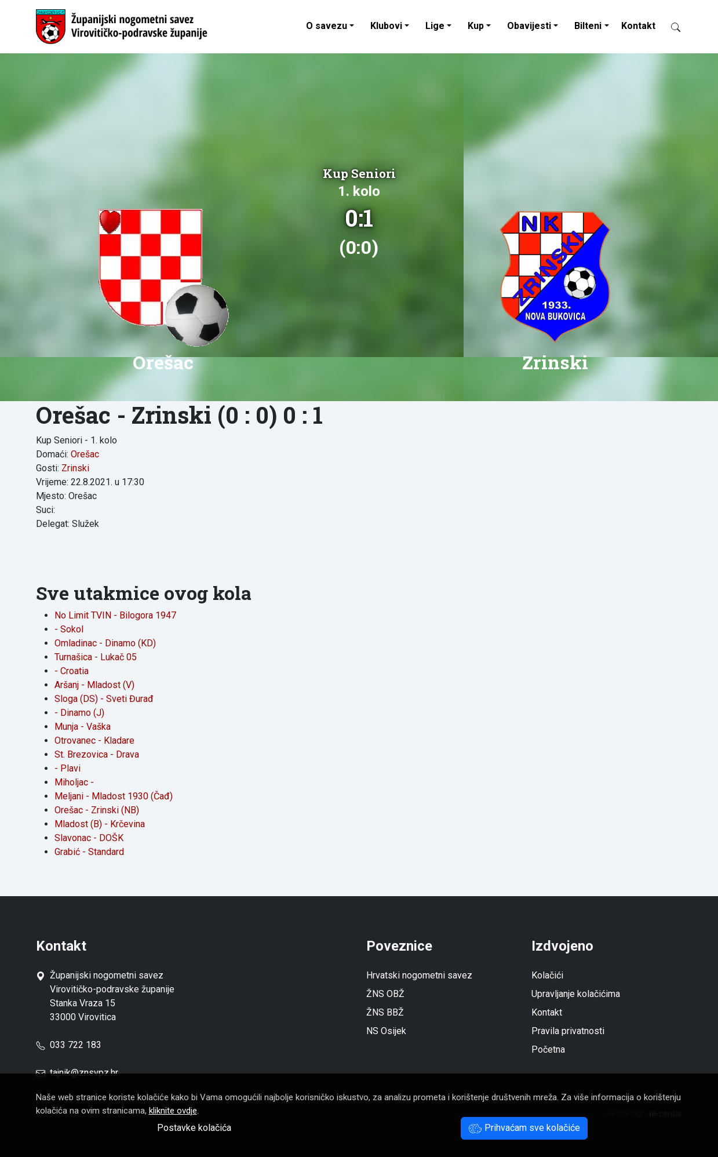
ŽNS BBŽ (385, 1012)
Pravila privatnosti (567, 1030)
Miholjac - (74, 782)
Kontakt (638, 25)
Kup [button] (476, 25)
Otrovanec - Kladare (94, 740)
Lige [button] (434, 25)
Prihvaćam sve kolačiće (524, 1127)
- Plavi (67, 768)
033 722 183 (68, 1044)
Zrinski (75, 468)
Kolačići (547, 975)
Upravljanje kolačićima (575, 993)
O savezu (326, 25)
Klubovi (386, 25)
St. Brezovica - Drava (96, 754)
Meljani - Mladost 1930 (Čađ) (113, 796)
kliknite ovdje (173, 1110)
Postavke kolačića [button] (194, 1127)
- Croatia (71, 670)
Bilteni (588, 25)
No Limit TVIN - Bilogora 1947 (115, 615)
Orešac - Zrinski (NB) (96, 810)
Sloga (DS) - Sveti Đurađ (104, 698)
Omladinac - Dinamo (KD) (105, 643)
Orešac (85, 454)
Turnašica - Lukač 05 (95, 657)
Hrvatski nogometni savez (419, 975)
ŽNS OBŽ (385, 993)
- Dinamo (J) (79, 712)
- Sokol (68, 629)
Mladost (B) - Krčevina (99, 823)
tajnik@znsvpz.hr (84, 1072)
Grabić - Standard (89, 851)
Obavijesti (529, 25)
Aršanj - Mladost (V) (94, 684)
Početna (548, 1049)
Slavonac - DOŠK (88, 837)
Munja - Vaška (82, 726)
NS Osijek (386, 1030)
